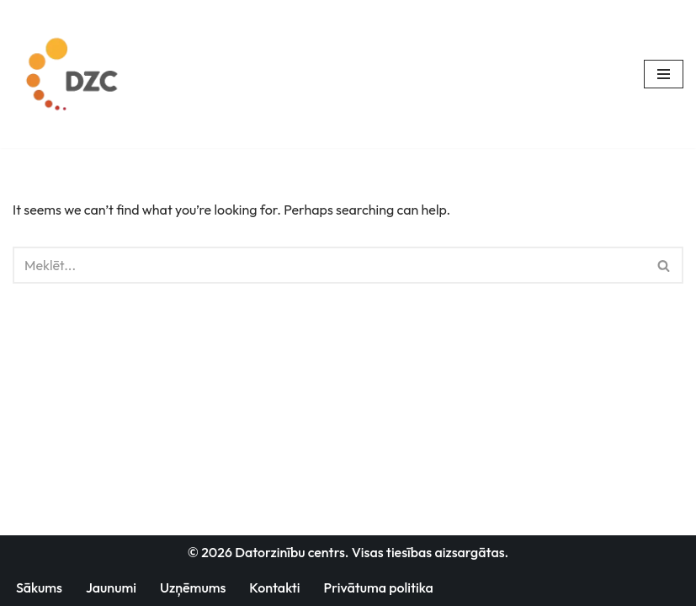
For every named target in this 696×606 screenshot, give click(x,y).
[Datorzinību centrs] (75, 74)
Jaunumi (111, 587)
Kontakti (274, 587)
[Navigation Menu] (663, 74)
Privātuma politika (378, 587)
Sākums (39, 587)
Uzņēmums (193, 587)
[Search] (329, 265)
